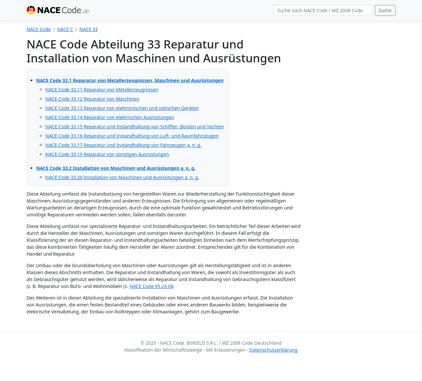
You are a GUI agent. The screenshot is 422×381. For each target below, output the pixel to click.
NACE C (65, 29)
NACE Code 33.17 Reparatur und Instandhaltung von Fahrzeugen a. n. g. (123, 145)
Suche (385, 10)
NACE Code (39, 29)
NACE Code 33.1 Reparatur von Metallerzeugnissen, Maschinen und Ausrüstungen (130, 80)
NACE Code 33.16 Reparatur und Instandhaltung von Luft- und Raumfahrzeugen (132, 136)
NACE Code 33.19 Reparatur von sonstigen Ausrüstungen (107, 154)
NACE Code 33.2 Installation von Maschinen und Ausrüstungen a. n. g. (116, 168)
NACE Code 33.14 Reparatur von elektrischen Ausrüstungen (109, 117)
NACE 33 (88, 29)
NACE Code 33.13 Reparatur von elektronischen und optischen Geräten (122, 108)
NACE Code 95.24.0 (150, 286)
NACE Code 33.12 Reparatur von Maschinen (92, 99)
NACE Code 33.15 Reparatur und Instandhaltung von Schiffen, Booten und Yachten (134, 126)
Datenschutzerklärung (273, 350)
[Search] (323, 10)
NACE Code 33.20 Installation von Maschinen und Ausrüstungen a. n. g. (122, 177)
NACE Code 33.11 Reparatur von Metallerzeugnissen (101, 89)
